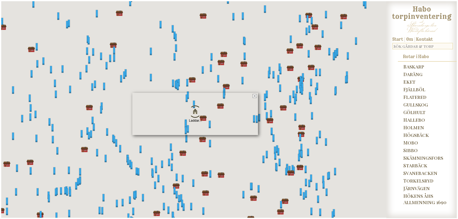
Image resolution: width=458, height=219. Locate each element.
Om (409, 39)
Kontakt (424, 39)
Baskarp (413, 66)
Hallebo (414, 119)
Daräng (412, 74)
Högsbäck (416, 135)
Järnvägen (416, 188)
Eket (409, 81)
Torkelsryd (418, 180)
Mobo (410, 142)
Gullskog (415, 104)
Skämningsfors (423, 158)
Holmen (413, 127)
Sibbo (410, 150)
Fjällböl (414, 89)
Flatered (414, 97)
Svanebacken (420, 173)
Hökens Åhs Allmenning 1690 (424, 199)
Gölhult (414, 112)
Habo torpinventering (421, 11)
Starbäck (415, 165)
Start (397, 39)
